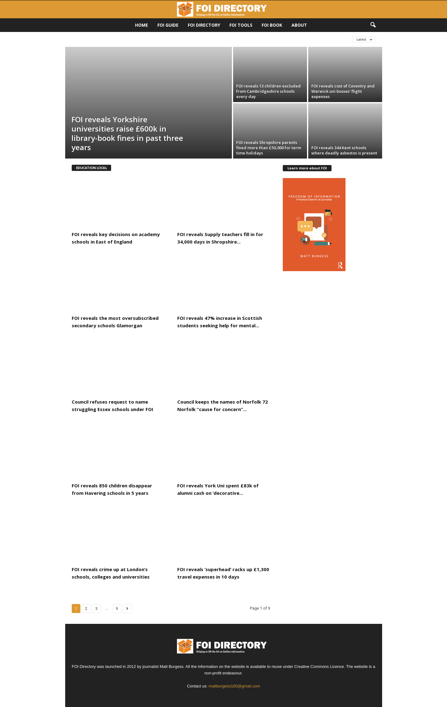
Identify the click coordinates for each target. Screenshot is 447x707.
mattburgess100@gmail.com (234, 686)
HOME (141, 25)
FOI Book (272, 25)
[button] (373, 25)
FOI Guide (167, 25)
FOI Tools (240, 25)
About (299, 25)
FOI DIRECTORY (204, 25)
